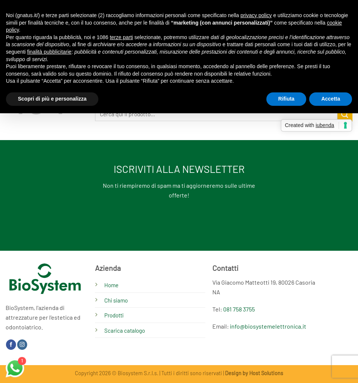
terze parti (121, 37)
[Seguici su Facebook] (11, 344)
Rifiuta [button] (286, 99)
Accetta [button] (330, 99)
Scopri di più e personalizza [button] (52, 99)
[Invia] (345, 114)
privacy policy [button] (256, 15)
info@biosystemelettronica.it (268, 326)
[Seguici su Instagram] (22, 344)
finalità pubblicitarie (49, 52)
